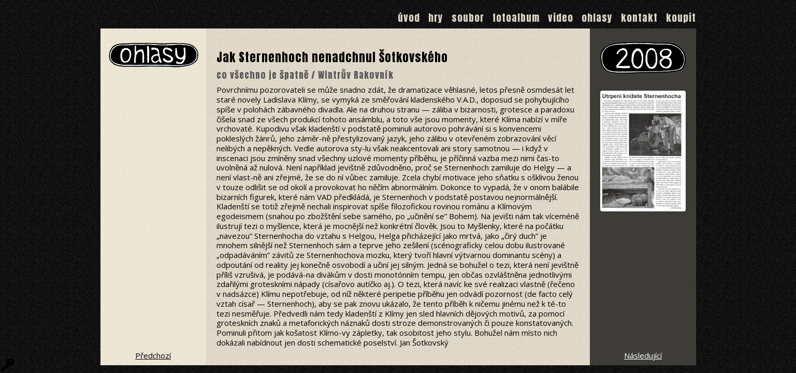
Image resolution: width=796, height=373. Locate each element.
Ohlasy (597, 17)
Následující (643, 355)
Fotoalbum (516, 17)
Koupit (681, 17)
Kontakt (639, 17)
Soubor (468, 17)
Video (560, 17)
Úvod (409, 17)
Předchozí (153, 355)
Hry (435, 17)
